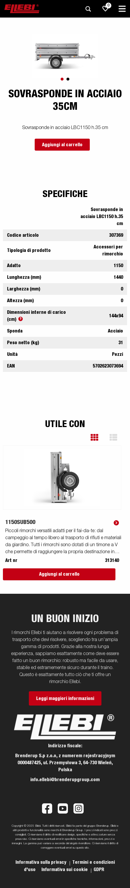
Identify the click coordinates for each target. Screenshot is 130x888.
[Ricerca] (88, 9)
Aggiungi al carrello (62, 144)
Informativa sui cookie (65, 869)
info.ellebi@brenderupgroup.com (65, 779)
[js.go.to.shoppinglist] (105, 9)
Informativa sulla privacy (41, 862)
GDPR (99, 869)
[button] (99, 437)
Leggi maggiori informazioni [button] (65, 698)
